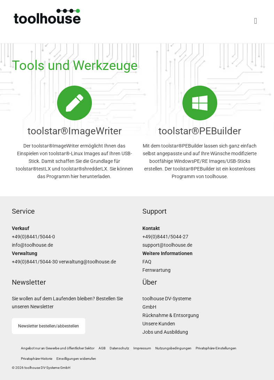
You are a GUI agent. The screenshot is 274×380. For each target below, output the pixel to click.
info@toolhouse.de (32, 245)
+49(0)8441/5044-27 (165, 237)
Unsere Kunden (158, 324)
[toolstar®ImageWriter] (74, 103)
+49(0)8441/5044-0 (33, 237)
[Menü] (200, 21)
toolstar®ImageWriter (75, 131)
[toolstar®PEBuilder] (199, 103)
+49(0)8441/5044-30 (35, 262)
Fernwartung (156, 270)
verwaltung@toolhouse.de (87, 262)
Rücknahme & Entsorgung (170, 315)
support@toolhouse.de (167, 245)
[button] (216, 348)
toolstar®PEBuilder (199, 131)
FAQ (146, 262)
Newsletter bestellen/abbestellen (48, 326)
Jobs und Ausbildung (165, 332)
